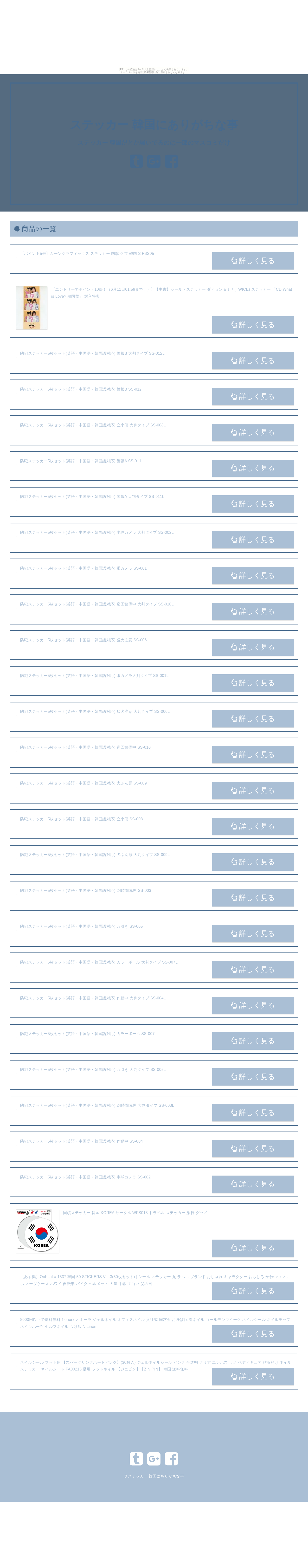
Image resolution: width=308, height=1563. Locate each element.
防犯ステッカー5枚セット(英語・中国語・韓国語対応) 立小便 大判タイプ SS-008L (93, 425)
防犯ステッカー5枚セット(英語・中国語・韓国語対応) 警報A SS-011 (80, 461)
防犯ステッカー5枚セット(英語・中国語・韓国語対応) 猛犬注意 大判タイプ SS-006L (95, 711)
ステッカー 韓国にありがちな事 (154, 125)
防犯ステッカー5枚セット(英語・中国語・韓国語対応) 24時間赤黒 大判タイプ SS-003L (97, 1105)
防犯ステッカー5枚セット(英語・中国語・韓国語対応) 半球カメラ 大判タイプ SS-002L (97, 532)
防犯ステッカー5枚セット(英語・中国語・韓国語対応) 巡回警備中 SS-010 (85, 747)
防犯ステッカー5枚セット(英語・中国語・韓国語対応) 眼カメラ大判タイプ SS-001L (94, 676)
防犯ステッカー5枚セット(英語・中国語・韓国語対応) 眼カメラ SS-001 (83, 568)
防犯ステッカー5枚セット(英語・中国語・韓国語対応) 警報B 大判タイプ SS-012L (92, 353)
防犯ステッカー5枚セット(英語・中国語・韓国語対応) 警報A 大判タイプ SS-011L (92, 497)
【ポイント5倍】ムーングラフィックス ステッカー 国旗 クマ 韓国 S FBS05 (87, 253)
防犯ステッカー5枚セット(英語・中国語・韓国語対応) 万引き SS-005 (81, 926)
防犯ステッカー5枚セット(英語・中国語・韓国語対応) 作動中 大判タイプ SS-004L (93, 998)
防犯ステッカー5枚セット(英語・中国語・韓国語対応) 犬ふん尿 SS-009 (83, 783)
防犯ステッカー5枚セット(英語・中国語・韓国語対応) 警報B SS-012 (80, 389)
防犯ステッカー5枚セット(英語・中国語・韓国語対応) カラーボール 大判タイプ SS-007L (99, 962)
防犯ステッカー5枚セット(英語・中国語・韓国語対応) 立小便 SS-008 (81, 819)
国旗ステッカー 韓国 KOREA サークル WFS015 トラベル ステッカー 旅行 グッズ (135, 1213)
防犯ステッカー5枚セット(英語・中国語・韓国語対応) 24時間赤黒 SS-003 (85, 890)
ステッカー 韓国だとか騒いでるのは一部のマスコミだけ (154, 142)
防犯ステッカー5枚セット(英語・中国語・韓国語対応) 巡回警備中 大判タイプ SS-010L (97, 604)
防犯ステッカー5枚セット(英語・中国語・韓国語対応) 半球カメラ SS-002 (85, 1177)
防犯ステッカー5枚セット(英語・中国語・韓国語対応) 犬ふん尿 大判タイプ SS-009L (95, 855)
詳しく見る (253, 260)
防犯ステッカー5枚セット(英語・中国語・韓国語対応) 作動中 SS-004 (81, 1141)
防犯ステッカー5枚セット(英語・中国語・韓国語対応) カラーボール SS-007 (87, 1034)
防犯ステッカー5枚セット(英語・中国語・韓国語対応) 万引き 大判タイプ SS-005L (93, 1070)
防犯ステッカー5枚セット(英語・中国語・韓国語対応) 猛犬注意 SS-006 (83, 640)
